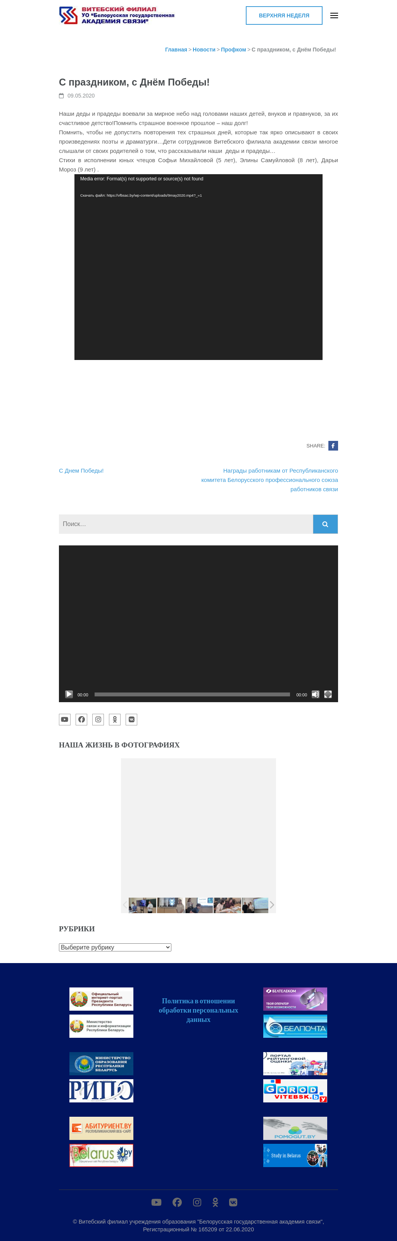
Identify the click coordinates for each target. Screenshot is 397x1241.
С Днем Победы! (81, 470)
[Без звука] (315, 694)
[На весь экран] (328, 694)
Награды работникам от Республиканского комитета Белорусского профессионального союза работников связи (269, 479)
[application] (198, 267)
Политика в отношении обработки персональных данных (198, 1009)
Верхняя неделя (284, 15)
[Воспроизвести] (69, 694)
